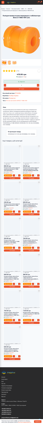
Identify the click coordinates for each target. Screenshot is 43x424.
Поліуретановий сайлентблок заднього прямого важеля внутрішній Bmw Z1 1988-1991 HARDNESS (11, 314)
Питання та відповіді (6, 387)
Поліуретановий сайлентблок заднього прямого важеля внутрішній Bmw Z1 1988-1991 (11, 278)
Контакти (3, 394)
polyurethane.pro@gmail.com (9, 417)
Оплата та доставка (6, 390)
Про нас (3, 383)
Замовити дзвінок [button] (6, 414)
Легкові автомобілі (16, 8)
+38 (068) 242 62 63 (6, 412)
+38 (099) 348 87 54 (6, 410)
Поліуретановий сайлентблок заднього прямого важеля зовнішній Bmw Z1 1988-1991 (11, 350)
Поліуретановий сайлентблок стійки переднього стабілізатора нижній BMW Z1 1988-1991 (30, 278)
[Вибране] (38, 2)
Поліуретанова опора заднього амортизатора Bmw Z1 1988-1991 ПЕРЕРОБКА (12, 169)
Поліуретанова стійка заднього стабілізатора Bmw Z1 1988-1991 (31, 313)
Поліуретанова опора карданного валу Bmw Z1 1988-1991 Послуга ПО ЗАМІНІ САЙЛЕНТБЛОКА (12, 241)
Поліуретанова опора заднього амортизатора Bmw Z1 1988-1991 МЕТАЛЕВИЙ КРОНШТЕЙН (31, 169)
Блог (2, 381)
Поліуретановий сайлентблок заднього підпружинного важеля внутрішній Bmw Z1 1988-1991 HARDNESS (30, 241)
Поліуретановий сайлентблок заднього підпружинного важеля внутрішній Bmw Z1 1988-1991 (30, 205)
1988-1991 (30, 8)
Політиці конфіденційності (24, 422)
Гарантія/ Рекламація (6, 385)
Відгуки (3, 396)
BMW (23, 8)
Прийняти (37, 421)
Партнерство (4, 392)
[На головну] (11, 2)
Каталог (8, 8)
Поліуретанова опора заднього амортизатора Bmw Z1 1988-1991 (12, 205)
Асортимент (4, 379)
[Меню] (2, 2)
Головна (3, 8)
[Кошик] (40, 2)
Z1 (25, 8)
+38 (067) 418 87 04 (6, 408)
